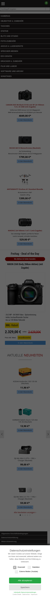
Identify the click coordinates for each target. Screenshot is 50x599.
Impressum (34, 594)
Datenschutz (26, 594)
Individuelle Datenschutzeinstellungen (25, 592)
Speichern (25, 587)
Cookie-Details (17, 594)
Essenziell (19, 567)
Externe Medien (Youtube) (26, 571)
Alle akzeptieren (25, 580)
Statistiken (34, 567)
